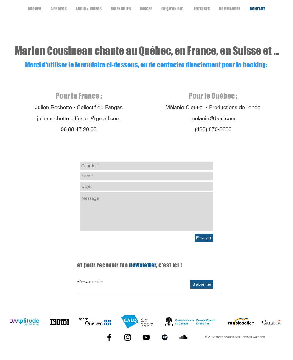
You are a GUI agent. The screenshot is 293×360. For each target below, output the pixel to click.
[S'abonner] (201, 284)
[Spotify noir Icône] (164, 337)
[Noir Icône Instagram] (127, 337)
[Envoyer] (204, 238)
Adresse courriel (88, 282)
